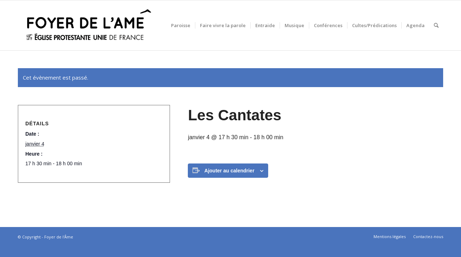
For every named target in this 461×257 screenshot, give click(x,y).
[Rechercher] (436, 25)
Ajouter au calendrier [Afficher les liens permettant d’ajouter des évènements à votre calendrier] (229, 170)
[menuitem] (180, 25)
